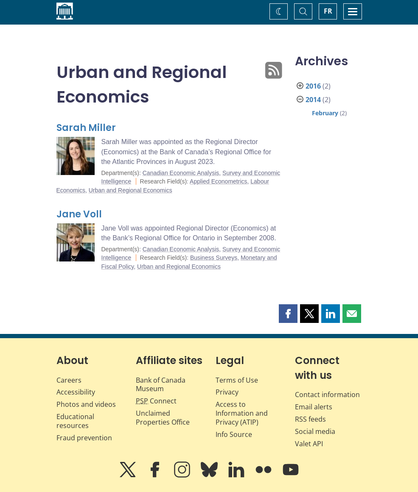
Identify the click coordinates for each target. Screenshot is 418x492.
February (325, 113)
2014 (313, 99)
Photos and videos (86, 404)
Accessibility (75, 392)
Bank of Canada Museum (160, 384)
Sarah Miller (86, 127)
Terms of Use (237, 380)
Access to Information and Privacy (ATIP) (242, 413)
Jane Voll (79, 214)
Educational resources (75, 421)
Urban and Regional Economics (130, 190)
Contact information (327, 394)
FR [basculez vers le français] (328, 11)
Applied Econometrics (218, 181)
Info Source (234, 434)
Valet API (309, 443)
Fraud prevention (84, 437)
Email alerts (313, 406)
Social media (315, 431)
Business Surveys (213, 257)
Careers (68, 380)
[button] (288, 313)
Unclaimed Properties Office (163, 418)
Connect (156, 401)
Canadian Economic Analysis (181, 173)
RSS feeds (310, 419)
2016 (313, 86)
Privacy (227, 392)
